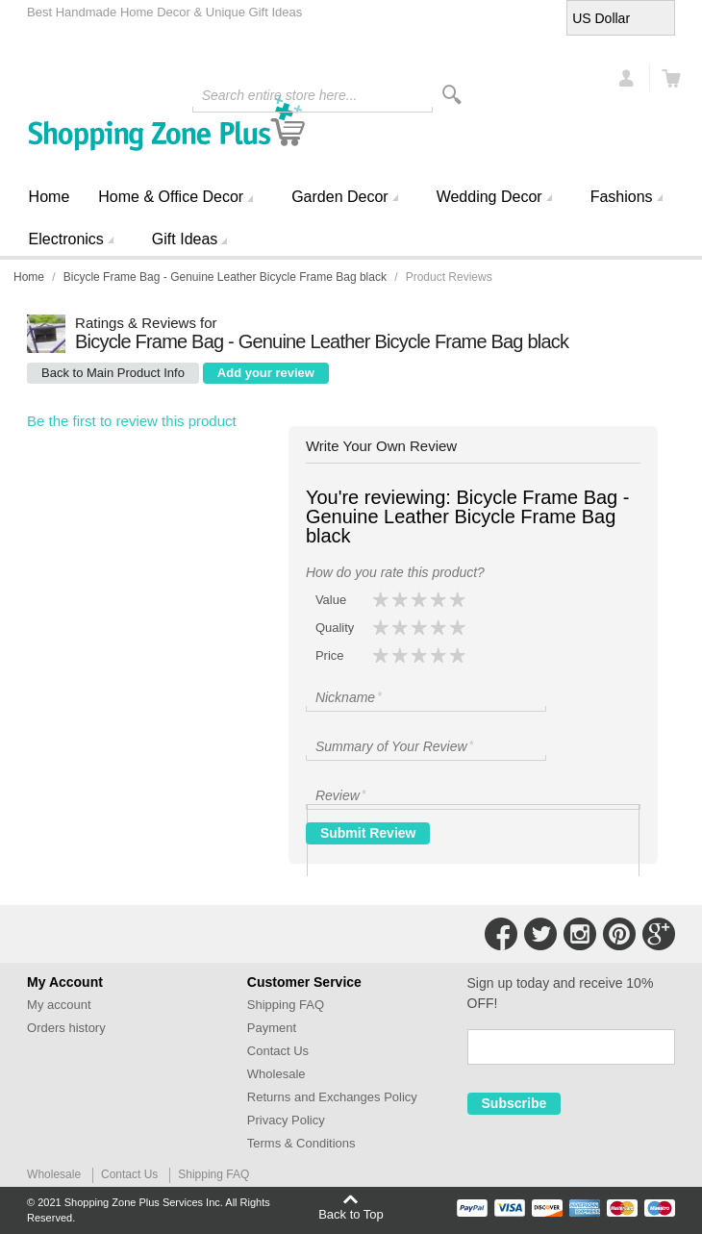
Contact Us (278, 1051)
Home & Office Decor (170, 197)
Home (49, 197)
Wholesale (276, 1074)
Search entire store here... (280, 95)
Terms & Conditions (301, 1143)
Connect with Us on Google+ (658, 934)
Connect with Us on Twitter (540, 934)
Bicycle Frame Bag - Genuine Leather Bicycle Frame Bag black (225, 277)
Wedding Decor (489, 197)
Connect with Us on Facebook (501, 934)
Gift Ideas (184, 239)
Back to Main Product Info (113, 372)
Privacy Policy (286, 1120)
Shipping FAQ (285, 1004)
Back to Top (351, 1214)
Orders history (66, 1027)
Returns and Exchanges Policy (332, 1097)
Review (341, 794)
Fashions (621, 197)
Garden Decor (340, 197)
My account (58, 1004)
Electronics (66, 239)
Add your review (265, 372)
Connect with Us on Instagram (580, 934)
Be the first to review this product (132, 421)
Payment (271, 1027)
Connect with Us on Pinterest (619, 934)
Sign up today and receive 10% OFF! (560, 993)
